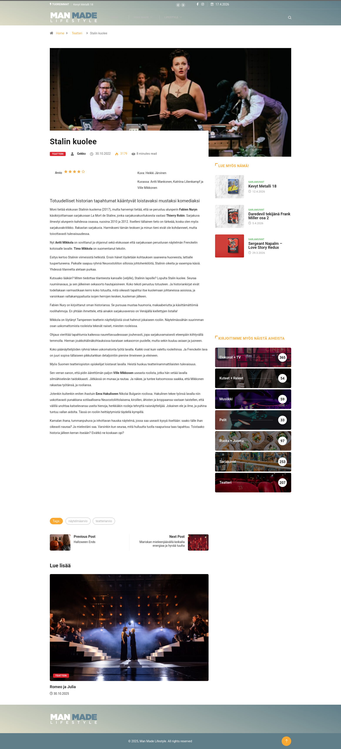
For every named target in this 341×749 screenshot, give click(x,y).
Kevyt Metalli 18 (83, 4)
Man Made (145, 17)
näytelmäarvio (78, 521)
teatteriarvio (104, 521)
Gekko (81, 153)
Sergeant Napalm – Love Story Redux (265, 245)
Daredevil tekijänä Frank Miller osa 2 (269, 215)
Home (60, 33)
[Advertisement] (129, 484)
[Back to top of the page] (286, 740)
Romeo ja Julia (63, 686)
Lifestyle (175, 17)
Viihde (118, 17)
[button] (178, 5)
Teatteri (77, 33)
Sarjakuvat (256, 181)
